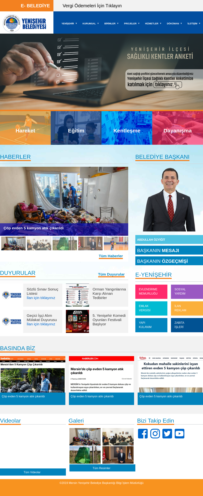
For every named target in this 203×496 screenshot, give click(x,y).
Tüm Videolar (32, 472)
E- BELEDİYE (35, 5)
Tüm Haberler (111, 256)
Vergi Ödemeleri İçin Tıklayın (92, 5)
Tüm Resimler (101, 468)
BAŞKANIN (158, 250)
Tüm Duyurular (111, 274)
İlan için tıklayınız (41, 298)
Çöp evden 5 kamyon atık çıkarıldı (34, 228)
